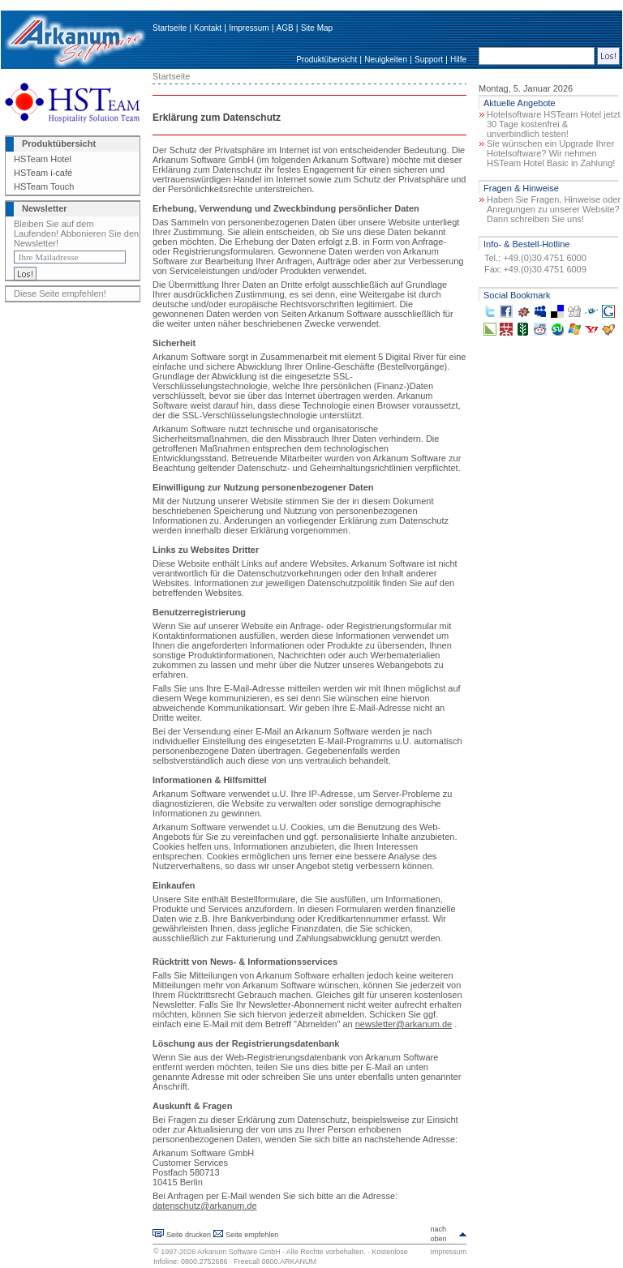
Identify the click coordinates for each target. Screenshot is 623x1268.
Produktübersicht (326, 59)
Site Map (317, 28)
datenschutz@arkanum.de (205, 1205)
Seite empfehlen (252, 1235)
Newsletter (44, 208)
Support (429, 59)
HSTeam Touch (44, 186)
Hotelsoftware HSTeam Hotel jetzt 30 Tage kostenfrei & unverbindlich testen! (553, 124)
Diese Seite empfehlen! (60, 293)
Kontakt (207, 28)
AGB (285, 28)
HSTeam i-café (43, 173)
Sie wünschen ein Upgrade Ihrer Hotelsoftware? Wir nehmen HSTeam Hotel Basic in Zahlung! (551, 153)
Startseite (170, 28)
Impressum (249, 28)
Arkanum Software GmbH (239, 1252)
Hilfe (458, 59)
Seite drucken (188, 1235)
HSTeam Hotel (42, 159)
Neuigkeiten (385, 59)
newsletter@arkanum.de (403, 1024)
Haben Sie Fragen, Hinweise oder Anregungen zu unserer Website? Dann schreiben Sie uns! (554, 209)
